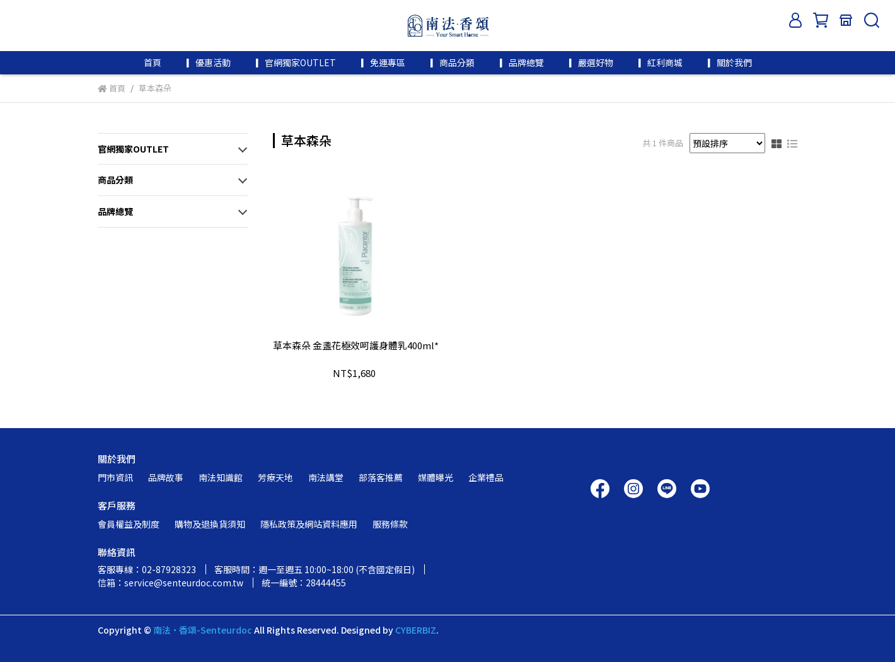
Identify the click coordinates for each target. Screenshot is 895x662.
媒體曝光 (435, 477)
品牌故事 (165, 477)
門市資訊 (115, 477)
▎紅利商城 (660, 62)
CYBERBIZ (415, 630)
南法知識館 (221, 477)
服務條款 (390, 524)
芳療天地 (275, 477)
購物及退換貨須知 (210, 524)
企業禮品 (486, 477)
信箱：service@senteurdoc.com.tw (170, 582)
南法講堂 (326, 477)
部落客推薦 (381, 477)
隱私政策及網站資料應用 (308, 524)
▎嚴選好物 (591, 62)
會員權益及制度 (128, 524)
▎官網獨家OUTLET (296, 62)
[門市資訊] (845, 20)
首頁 (152, 62)
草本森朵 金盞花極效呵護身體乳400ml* (356, 346)
